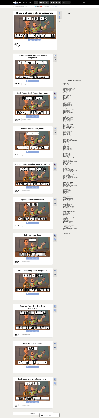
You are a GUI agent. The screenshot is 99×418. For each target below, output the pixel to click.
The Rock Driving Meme (68, 225)
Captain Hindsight (67, 102)
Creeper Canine (66, 110)
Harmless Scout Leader (68, 137)
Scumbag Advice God (68, 199)
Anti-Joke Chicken (67, 90)
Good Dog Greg (66, 133)
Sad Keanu (65, 193)
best (30, 2)
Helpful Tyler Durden (67, 139)
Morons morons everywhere (32, 129)
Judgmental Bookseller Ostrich (70, 161)
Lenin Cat (65, 164)
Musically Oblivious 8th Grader (70, 170)
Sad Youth (65, 195)
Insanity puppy (66, 155)
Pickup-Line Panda (67, 183)
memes (52, 6)
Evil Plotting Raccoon (68, 119)
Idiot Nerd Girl (66, 152)
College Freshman (67, 104)
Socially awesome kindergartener (70, 215)
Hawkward (65, 138)
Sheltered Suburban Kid (68, 210)
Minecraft (65, 167)
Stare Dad (65, 218)
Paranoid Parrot (66, 178)
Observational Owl (67, 172)
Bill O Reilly (65, 97)
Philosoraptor (66, 181)
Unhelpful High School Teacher (70, 228)
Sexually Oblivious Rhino (69, 207)
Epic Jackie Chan (67, 118)
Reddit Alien (66, 188)
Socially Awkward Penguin (69, 217)
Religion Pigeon (66, 191)
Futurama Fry (66, 130)
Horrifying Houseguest (68, 149)
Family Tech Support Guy (69, 121)
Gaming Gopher (67, 132)
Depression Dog (67, 113)
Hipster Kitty (66, 147)
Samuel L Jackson (67, 196)
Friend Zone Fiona (67, 128)
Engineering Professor (68, 117)
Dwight (64, 116)
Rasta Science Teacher (68, 186)
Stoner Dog (65, 219)
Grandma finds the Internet (69, 135)
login (84, 2)
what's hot (25, 2)
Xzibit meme (66, 232)
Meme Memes (66, 168)
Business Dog (66, 99)
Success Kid (66, 220)
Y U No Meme (66, 233)
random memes (36, 2)
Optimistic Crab (66, 175)
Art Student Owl (66, 91)
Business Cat (66, 98)
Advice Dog (65, 83)
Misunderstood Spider (68, 169)
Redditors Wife (66, 189)
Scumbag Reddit (67, 203)
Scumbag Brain (66, 200)
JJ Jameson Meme (67, 159)
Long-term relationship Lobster (70, 166)
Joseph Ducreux (67, 160)
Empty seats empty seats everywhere (32, 379)
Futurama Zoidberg (67, 131)
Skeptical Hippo (66, 212)
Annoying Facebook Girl (68, 89)
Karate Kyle (66, 162)
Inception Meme (67, 154)
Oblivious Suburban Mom (69, 171)
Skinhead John (66, 213)
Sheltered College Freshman (69, 208)
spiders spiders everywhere (32, 199)
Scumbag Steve (66, 205)
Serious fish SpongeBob (68, 206)
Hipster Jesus (66, 146)
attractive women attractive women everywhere (32, 57)
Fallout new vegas (67, 120)
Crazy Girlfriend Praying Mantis (70, 109)
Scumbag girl (66, 202)
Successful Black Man (68, 221)
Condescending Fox (67, 105)
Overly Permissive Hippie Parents (70, 177)
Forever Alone (66, 125)
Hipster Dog (66, 143)
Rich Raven (66, 192)
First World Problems (68, 124)
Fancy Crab (66, 123)
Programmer (66, 184)
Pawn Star (65, 179)
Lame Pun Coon (67, 163)
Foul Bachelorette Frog (68, 127)
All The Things (66, 85)
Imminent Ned (66, 153)
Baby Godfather (66, 92)
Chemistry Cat (66, 103)
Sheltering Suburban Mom (69, 211)
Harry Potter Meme (67, 148)
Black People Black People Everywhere (32, 93)
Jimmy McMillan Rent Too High (70, 157)
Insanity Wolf (66, 156)
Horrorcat (65, 150)
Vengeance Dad (67, 229)
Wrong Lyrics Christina (68, 231)
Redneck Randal (67, 190)
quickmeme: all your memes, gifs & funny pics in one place (17, 2)
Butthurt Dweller (66, 101)
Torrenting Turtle (67, 226)
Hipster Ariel (66, 141)
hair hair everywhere (32, 235)
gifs (56, 6)
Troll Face (65, 227)
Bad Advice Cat (66, 94)
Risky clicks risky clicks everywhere (32, 270)
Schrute (65, 197)
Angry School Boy (67, 87)
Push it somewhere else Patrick (70, 185)
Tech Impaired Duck (67, 222)
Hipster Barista (66, 142)
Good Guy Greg (66, 134)
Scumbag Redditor (67, 204)
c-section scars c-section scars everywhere (32, 164)
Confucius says (66, 106)
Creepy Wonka (66, 111)
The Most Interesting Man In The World (72, 224)
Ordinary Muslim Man (68, 176)
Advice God (66, 84)
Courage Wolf (66, 108)
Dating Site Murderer (68, 112)
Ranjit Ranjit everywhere (32, 343)
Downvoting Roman (67, 114)
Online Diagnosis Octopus (69, 174)
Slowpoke (65, 214)
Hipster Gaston (66, 145)
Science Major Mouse (68, 198)
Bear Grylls (65, 96)
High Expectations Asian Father (70, 140)
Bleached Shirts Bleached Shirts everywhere (32, 307)
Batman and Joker (67, 95)
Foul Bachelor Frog (67, 126)
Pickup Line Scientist (68, 182)
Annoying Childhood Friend (69, 88)
